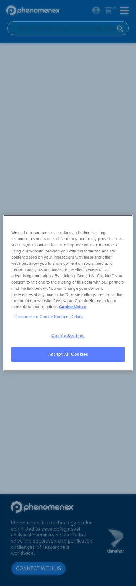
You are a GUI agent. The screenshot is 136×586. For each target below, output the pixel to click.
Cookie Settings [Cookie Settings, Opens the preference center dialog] (68, 336)
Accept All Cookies (68, 354)
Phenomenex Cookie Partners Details (48, 316)
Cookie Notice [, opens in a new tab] (72, 306)
